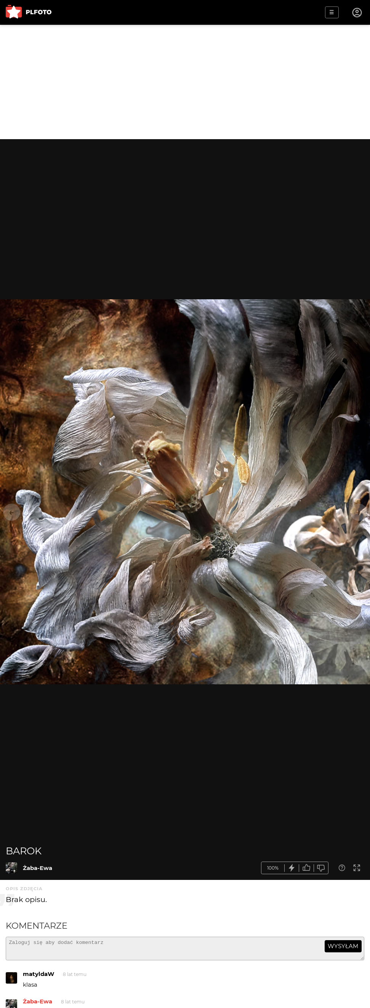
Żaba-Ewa (37, 868)
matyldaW (38, 977)
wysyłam (343, 946)
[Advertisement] (185, 82)
